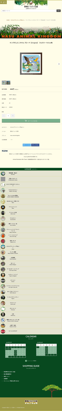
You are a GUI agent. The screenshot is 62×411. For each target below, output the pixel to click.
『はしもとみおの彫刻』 (13, 196)
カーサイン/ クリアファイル (13, 286)
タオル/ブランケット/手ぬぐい (18, 20)
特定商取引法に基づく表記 (9, 371)
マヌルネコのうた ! (13, 190)
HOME (8, 20)
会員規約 (6, 378)
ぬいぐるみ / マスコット (13, 292)
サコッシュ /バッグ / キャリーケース (13, 230)
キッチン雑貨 (13, 252)
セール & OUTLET (13, 331)
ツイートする (26, 145)
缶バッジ (13, 264)
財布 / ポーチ (13, 241)
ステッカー (13, 281)
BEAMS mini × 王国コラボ (13, 202)
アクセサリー (13, 219)
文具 (13, 315)
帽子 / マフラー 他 (13, 224)
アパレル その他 (13, 213)
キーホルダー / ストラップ (13, 269)
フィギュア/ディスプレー (13, 298)
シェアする (35, 145)
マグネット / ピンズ (13, 275)
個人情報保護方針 (7, 374)
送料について (6, 376)
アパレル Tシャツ (13, 207)
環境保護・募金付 (13, 173)
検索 (58, 10)
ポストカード (13, 309)
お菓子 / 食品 (13, 326)
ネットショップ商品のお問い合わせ (11, 380)
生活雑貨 (13, 258)
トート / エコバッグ (13, 236)
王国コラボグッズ (13, 179)
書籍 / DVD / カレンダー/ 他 (13, 320)
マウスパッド (13, 303)
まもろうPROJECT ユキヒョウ (13, 185)
